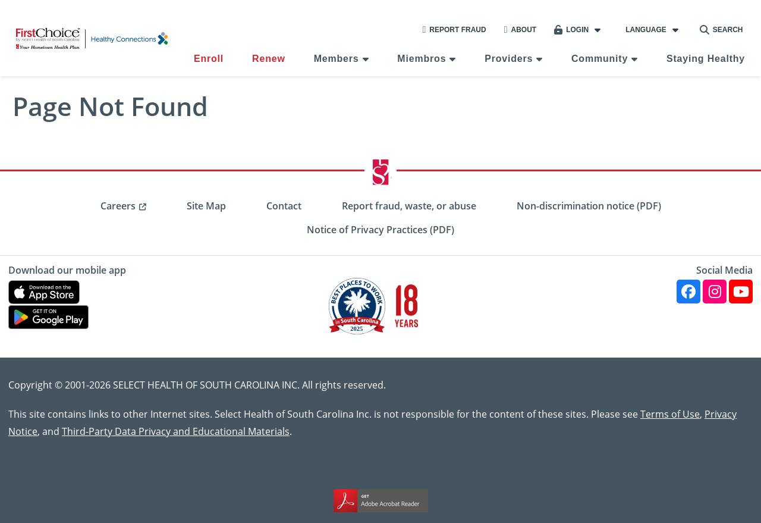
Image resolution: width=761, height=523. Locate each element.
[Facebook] (688, 291)
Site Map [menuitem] (206, 205)
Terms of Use (670, 414)
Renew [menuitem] (268, 59)
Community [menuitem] (599, 59)
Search (721, 30)
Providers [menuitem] (509, 59)
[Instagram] (715, 291)
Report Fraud (454, 30)
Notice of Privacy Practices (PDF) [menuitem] (380, 229)
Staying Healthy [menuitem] (705, 59)
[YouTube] (741, 291)
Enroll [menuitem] (209, 59)
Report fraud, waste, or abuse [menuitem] (409, 205)
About (520, 30)
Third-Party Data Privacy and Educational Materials (176, 431)
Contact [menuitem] (283, 205)
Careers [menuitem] (118, 205)
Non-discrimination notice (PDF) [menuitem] (589, 205)
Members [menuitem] (336, 59)
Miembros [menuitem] (421, 59)
